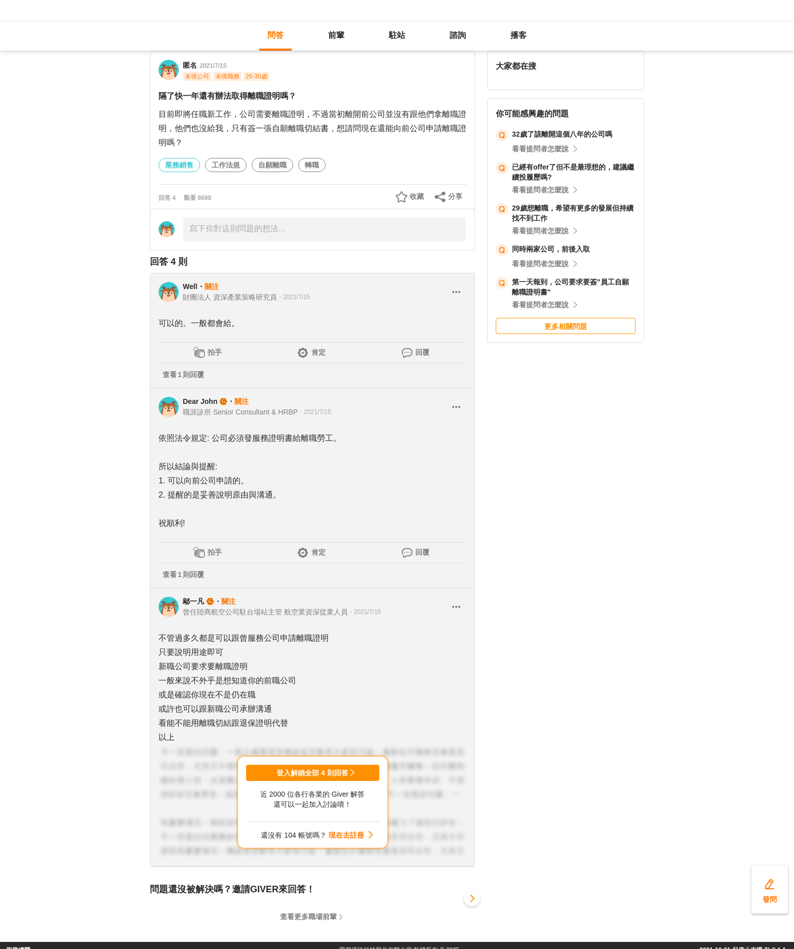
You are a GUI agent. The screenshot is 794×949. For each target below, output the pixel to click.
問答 (275, 35)
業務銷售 (179, 165)
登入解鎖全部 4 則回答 (312, 773)
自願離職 (272, 165)
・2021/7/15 (293, 297)
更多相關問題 (565, 326)
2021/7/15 (213, 65)
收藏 (417, 196)
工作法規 (226, 165)
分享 (455, 196)
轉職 (312, 165)
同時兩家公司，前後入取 (551, 249)
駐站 (397, 35)
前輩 (336, 35)
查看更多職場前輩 (308, 917)
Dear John (200, 401)
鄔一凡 (193, 601)
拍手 (215, 352)
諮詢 (458, 35)
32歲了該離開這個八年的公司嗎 (562, 134)
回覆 (422, 352)
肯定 (318, 352)
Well (190, 286)
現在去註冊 (346, 835)
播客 (518, 35)
